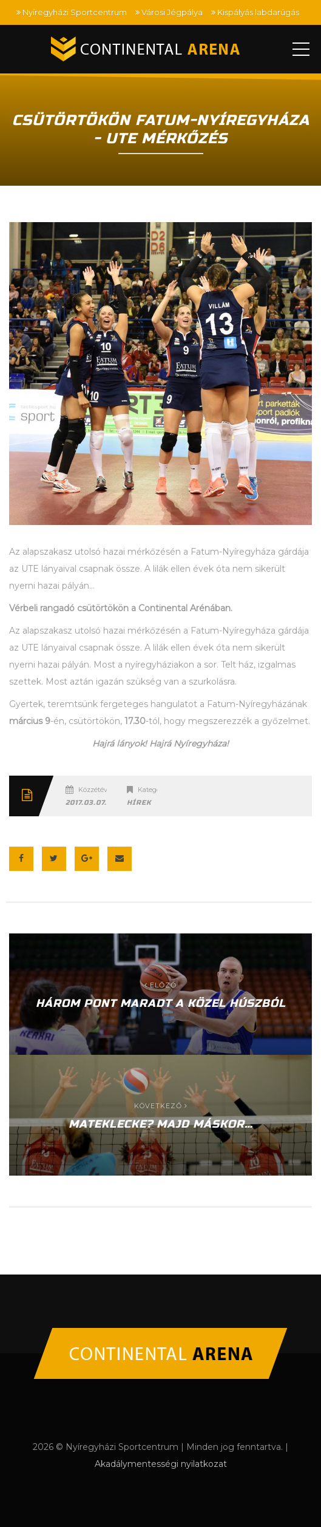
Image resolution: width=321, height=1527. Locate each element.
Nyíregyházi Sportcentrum (74, 12)
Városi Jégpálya (172, 12)
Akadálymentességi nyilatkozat (161, 1463)
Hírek (139, 803)
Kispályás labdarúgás (258, 12)
